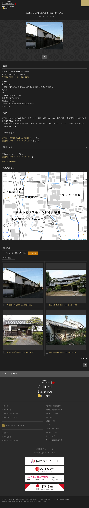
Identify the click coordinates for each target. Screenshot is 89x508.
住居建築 (5, 77)
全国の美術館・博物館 (9, 417)
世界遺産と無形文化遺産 (10, 413)
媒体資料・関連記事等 (53, 406)
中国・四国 (19, 77)
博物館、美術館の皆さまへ (55, 410)
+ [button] (5, 175)
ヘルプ (48, 425)
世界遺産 (5, 433)
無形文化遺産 (6, 437)
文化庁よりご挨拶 (52, 413)
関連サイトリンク (52, 432)
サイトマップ (50, 436)
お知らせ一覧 (50, 421)
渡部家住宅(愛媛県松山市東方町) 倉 (20, 305)
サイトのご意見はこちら (54, 440)
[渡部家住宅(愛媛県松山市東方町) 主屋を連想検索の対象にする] (47, 305)
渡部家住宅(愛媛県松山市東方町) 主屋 (63, 305)
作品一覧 (5, 406)
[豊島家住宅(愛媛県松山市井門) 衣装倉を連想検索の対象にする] (47, 352)
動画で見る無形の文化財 (10, 440)
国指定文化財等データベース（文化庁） (16, 141)
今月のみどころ (51, 417)
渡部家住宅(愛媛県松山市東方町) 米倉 (16, 138)
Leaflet (69, 239)
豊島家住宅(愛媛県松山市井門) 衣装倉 (63, 352)
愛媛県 (26, 77)
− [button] (5, 178)
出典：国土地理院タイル (79, 239)
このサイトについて (52, 428)
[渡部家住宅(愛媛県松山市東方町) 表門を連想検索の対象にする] (4, 352)
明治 (11, 77)
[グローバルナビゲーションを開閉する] (85, 3)
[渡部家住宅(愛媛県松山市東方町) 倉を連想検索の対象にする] (4, 305)
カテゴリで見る (7, 410)
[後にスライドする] (84, 358)
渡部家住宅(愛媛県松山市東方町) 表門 (20, 352)
